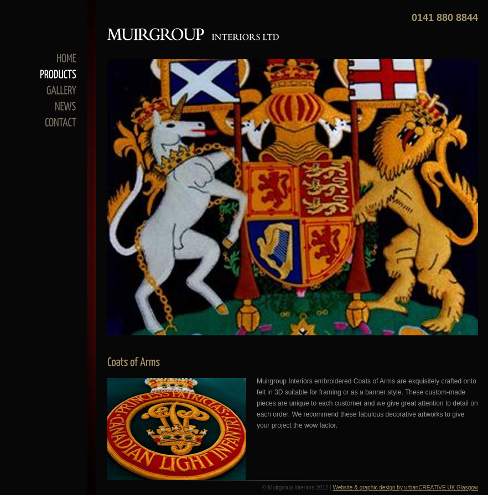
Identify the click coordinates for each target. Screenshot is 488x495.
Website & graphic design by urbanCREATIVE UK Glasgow (405, 488)
